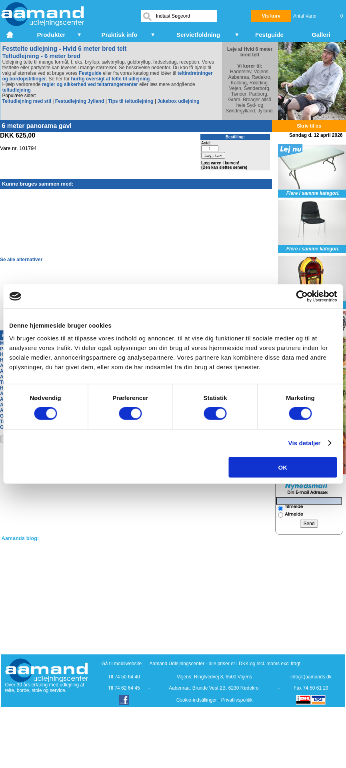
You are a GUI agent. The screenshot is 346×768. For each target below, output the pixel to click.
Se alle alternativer (21, 259)
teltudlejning (16, 90)
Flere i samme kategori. (313, 193)
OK (283, 467)
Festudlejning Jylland (79, 101)
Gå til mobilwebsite (122, 663)
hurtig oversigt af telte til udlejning (110, 79)
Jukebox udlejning (178, 101)
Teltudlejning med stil (26, 101)
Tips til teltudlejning (130, 101)
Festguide (90, 73)
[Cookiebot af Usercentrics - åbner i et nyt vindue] (302, 296)
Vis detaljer (304, 443)
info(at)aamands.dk (311, 677)
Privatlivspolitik (237, 700)
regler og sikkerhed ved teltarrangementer (89, 84)
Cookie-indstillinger (196, 700)
